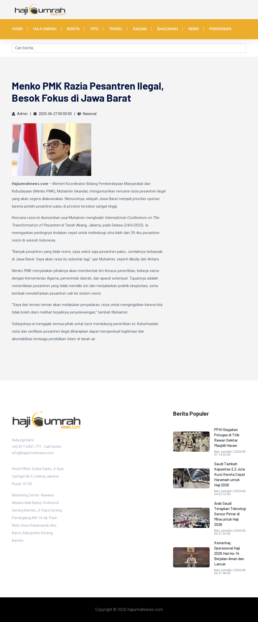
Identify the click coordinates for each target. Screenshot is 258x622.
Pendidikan (220, 29)
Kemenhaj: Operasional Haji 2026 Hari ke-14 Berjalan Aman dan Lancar (229, 553)
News (193, 29)
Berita (73, 29)
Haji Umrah (44, 29)
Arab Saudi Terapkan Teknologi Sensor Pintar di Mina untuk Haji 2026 (230, 514)
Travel (115, 29)
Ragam (140, 29)
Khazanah (167, 29)
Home (17, 29)
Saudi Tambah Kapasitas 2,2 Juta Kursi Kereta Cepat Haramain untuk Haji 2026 (229, 474)
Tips (94, 29)
